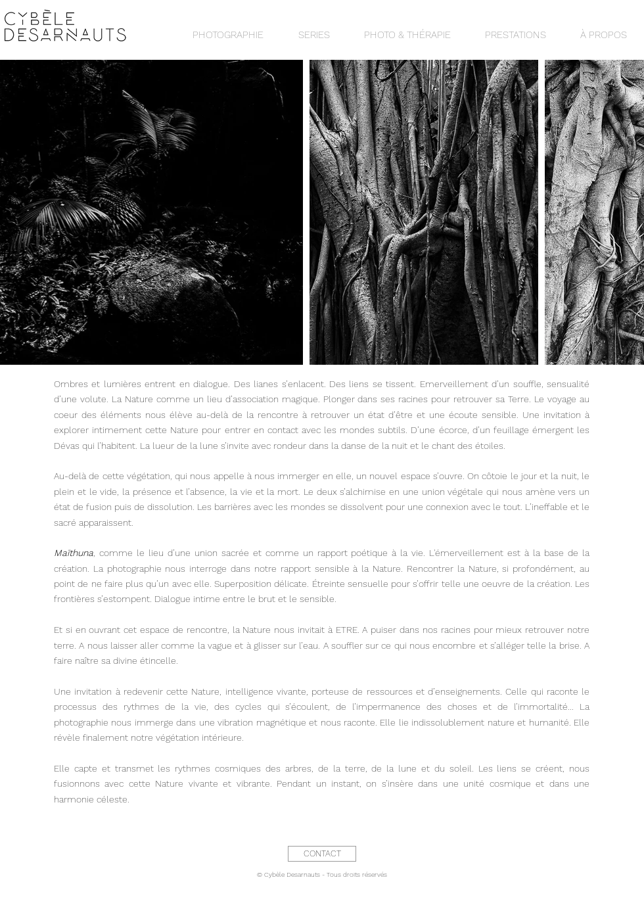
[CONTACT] (322, 854)
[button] (314, 35)
